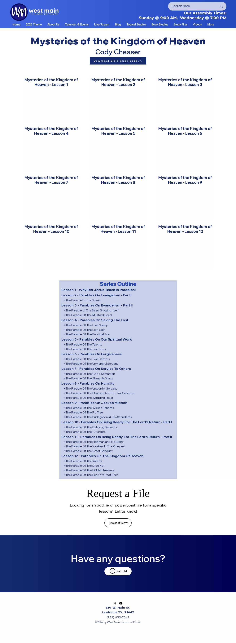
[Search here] (192, 6)
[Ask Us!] (118, 571)
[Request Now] (118, 522)
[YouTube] (121, 603)
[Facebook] (115, 603)
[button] (76, 24)
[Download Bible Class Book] (118, 61)
